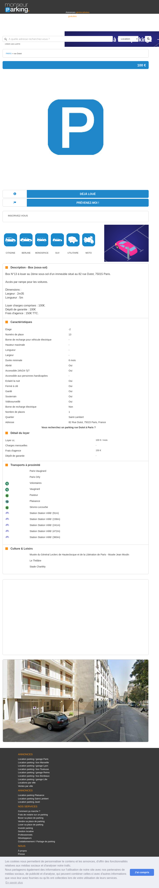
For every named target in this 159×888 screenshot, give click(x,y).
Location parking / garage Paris (33, 759)
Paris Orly (35, 477)
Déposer (122, 27)
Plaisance (35, 501)
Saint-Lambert (76, 417)
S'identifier (111, 27)
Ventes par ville (25, 786)
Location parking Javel (29, 802)
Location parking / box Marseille (33, 762)
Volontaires (36, 483)
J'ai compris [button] (142, 872)
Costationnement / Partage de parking (36, 841)
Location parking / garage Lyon (33, 765)
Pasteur (34, 495)
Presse (21, 854)
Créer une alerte (12, 44)
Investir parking (25, 828)
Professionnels (97, 27)
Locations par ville (26, 782)
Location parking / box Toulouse (33, 769)
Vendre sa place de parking (31, 821)
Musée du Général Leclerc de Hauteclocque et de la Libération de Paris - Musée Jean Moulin (79, 554)
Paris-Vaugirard (38, 471)
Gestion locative (26, 831)
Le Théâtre (35, 560)
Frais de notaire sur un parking (33, 814)
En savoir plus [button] (14, 882)
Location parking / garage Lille (32, 779)
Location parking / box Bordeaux (33, 776)
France (131, 27)
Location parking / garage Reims (34, 772)
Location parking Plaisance (31, 795)
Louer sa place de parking (30, 824)
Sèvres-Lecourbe (39, 507)
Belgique (141, 27)
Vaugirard (35, 489)
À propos (22, 850)
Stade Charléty (38, 566)
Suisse (150, 27)
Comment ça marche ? (29, 811)
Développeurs (25, 838)
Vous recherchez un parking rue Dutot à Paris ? (69, 427)
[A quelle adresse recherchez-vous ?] (58, 39)
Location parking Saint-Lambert (33, 798)
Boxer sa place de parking (30, 818)
